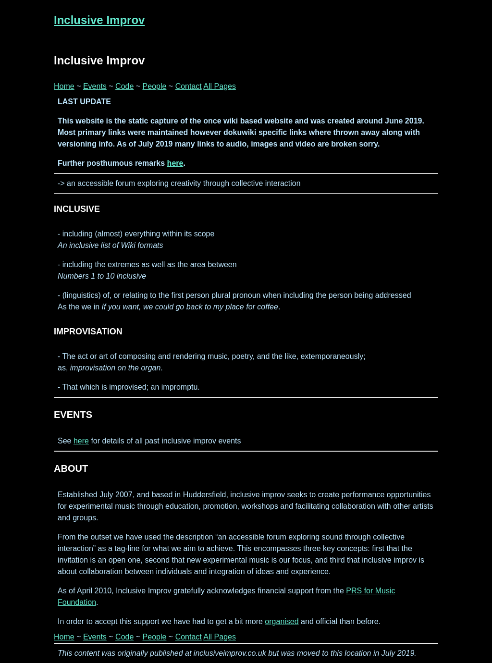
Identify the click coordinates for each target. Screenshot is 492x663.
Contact (188, 86)
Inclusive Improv (99, 19)
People (155, 86)
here (175, 163)
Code (124, 86)
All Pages (219, 86)
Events (95, 86)
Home (64, 86)
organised (281, 621)
